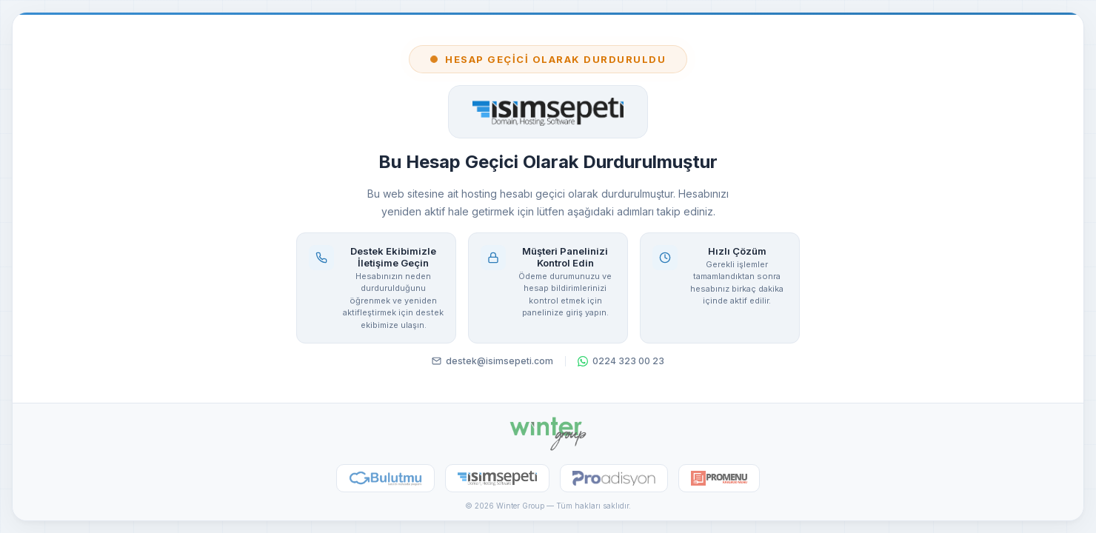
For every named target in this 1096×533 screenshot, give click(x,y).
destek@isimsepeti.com (492, 360)
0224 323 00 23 (621, 360)
